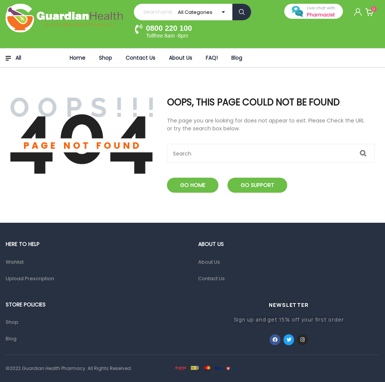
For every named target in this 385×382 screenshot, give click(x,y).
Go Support (257, 185)
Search (241, 12)
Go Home (192, 185)
